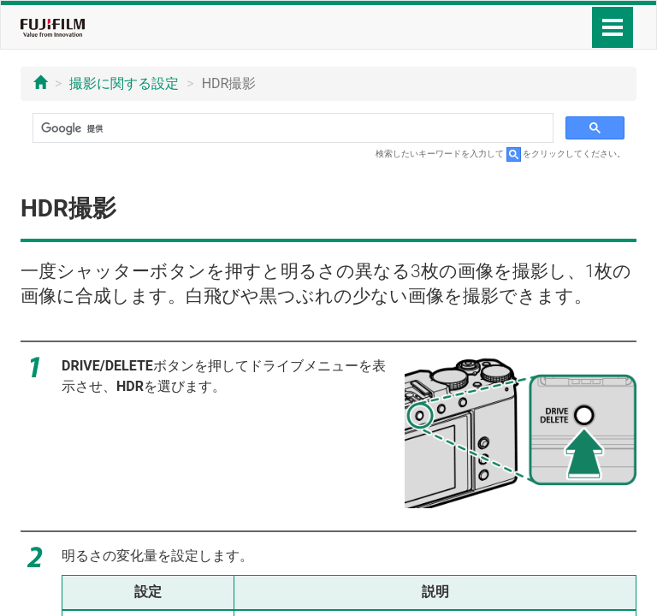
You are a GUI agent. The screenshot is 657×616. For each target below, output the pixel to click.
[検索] (291, 128)
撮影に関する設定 (124, 83)
